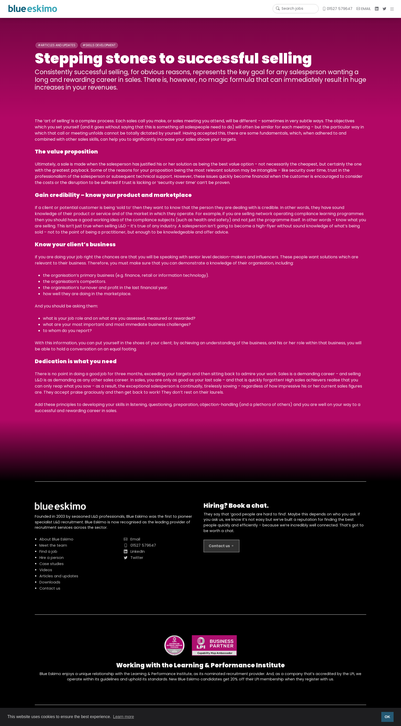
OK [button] (387, 717)
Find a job (48, 554)
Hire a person (51, 560)
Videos (45, 572)
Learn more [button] (123, 716)
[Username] (296, 8)
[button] (393, 9)
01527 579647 (337, 8)
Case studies (51, 566)
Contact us (49, 591)
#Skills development (99, 45)
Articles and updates (58, 578)
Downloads (49, 585)
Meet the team (53, 548)
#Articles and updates (56, 45)
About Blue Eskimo (56, 542)
